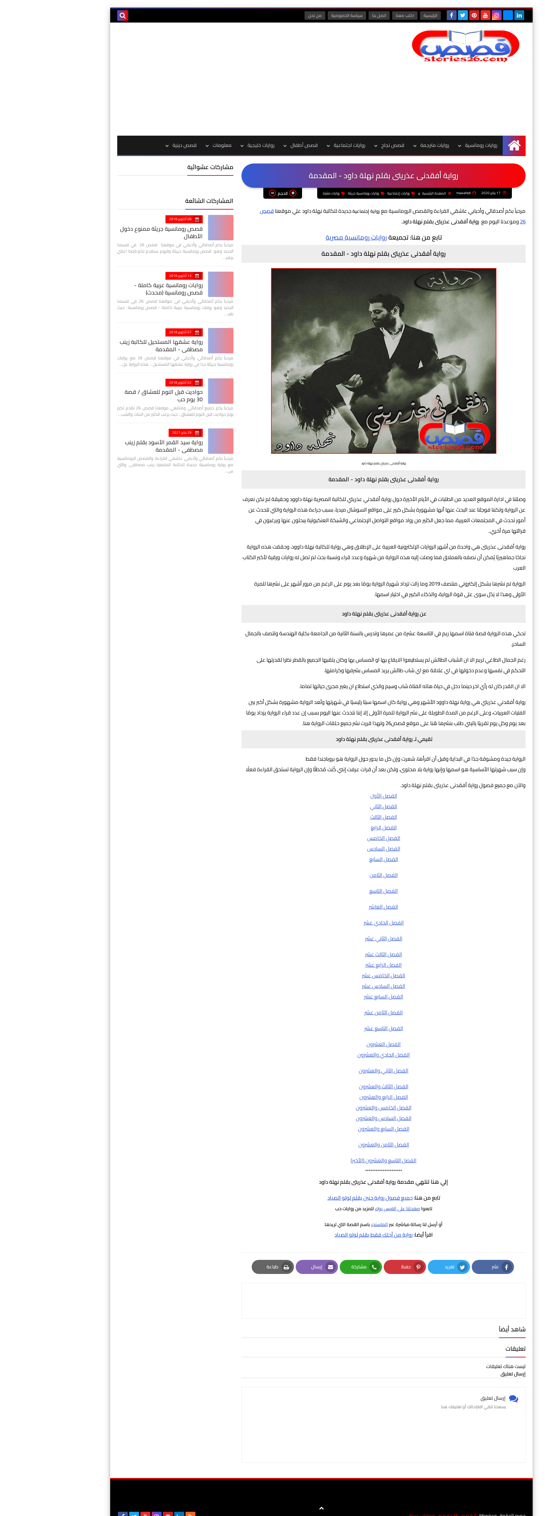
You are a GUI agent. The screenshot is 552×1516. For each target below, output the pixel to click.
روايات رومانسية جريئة (376, 201)
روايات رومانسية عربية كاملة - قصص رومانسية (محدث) (114, 289)
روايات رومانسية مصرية (310, 245)
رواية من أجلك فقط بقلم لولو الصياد (328, 1242)
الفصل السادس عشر (338, 994)
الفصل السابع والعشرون (338, 1136)
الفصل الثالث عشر (338, 962)
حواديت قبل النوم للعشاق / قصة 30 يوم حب (118, 395)
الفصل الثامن (338, 883)
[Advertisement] (200, 79)
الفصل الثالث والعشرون (338, 1094)
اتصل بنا (334, 15)
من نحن (270, 15)
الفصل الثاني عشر (338, 946)
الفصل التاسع (338, 898)
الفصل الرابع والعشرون (338, 1105)
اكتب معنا (360, 15)
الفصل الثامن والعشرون (338, 1152)
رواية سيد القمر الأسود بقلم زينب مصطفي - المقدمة (118, 446)
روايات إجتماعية (411, 201)
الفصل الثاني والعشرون (338, 1078)
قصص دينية (139, 145)
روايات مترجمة (389, 145)
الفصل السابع (338, 867)
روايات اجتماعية (304, 145)
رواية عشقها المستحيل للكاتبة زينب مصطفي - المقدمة (115, 345)
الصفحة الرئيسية (446, 201)
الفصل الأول (338, 803)
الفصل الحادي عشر (338, 930)
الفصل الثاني (338, 814)
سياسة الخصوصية (302, 15)
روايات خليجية (215, 145)
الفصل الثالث (338, 824)
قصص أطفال (258, 145)
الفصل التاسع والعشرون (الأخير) (338, 1168)
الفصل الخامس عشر (338, 983)
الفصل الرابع (338, 835)
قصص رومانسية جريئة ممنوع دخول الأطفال (116, 232)
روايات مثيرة (344, 201)
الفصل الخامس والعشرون (338, 1115)
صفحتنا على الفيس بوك (352, 1216)
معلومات (176, 145)
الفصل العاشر (338, 914)
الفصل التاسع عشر (338, 1036)
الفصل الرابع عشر (338, 972)
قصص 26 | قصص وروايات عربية (395, 1505)
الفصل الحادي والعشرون (338, 1062)
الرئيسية (386, 15)
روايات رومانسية (436, 145)
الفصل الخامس (338, 846)
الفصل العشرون (338, 1052)
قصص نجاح (347, 145)
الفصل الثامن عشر (338, 1020)
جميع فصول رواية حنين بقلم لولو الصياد (324, 1205)
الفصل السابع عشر (338, 1004)
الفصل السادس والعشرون (338, 1126)
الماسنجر (334, 1232)
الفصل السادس (338, 856)
